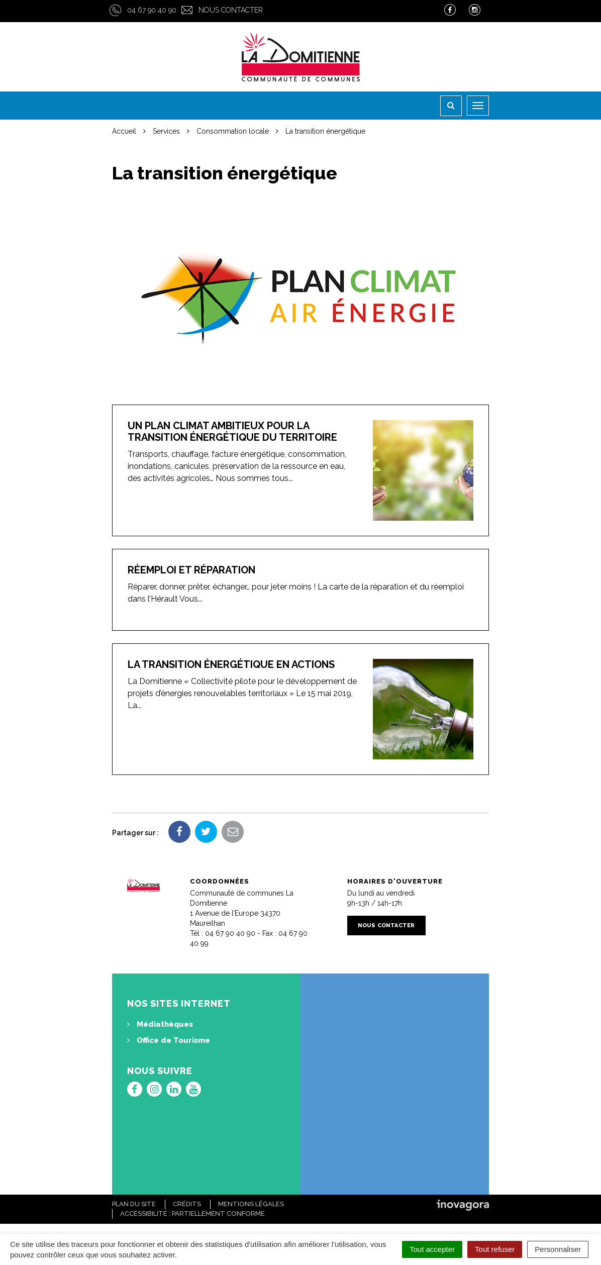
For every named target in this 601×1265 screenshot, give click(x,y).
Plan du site (134, 1204)
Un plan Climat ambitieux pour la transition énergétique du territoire (232, 431)
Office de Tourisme (168, 1040)
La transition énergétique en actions (231, 664)
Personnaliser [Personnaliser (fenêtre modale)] (558, 1249)
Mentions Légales (251, 1204)
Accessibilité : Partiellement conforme (192, 1213)
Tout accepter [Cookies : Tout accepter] (432, 1249)
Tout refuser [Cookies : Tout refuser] (495, 1249)
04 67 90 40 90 (151, 10)
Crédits (187, 1204)
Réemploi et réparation (191, 570)
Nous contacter (230, 10)
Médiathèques (160, 1024)
